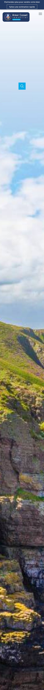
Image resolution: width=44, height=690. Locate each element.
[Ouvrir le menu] (41, 14)
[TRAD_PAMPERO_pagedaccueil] (16, 21)
